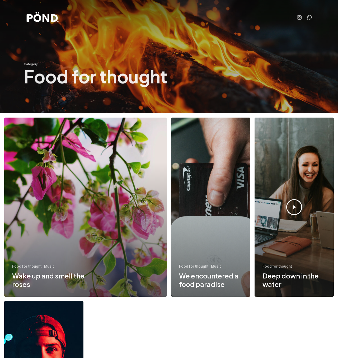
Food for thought (26, 266)
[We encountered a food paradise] (210, 207)
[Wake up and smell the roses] (85, 207)
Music (49, 266)
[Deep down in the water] (294, 207)
